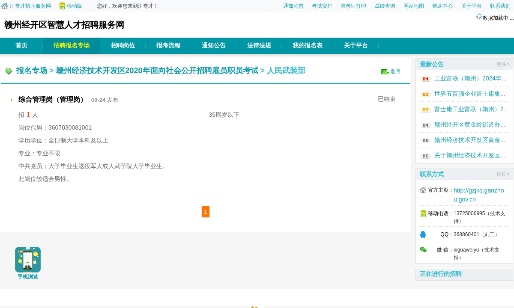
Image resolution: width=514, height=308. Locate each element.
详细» (503, 174)
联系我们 (500, 6)
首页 (21, 45)
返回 (395, 71)
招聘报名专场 (72, 45)
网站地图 (413, 6)
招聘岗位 (123, 45)
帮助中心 (442, 6)
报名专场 (31, 70)
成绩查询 (385, 6)
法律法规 (259, 45)
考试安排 (322, 6)
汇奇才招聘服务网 (30, 6)
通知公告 (293, 6)
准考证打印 (353, 6)
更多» (503, 64)
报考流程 (168, 45)
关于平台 (471, 6)
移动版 (74, 6)
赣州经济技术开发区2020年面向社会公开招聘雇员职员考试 (157, 70)
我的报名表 (308, 45)
